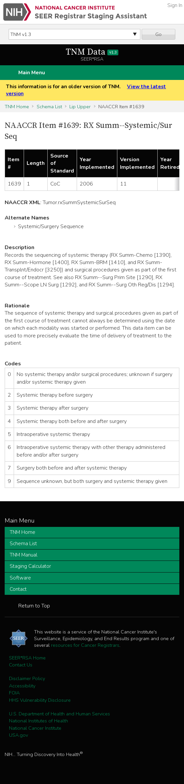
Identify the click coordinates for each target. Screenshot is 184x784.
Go (158, 34)
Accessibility (22, 685)
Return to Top (34, 605)
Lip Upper (80, 106)
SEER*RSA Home (27, 657)
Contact (18, 589)
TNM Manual (23, 555)
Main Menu (31, 72)
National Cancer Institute (35, 728)
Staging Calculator (30, 566)
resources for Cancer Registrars (85, 645)
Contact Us (20, 664)
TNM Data (92, 52)
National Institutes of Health (38, 720)
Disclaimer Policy (27, 678)
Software (20, 578)
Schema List (49, 106)
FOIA (14, 692)
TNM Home (17, 106)
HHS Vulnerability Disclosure (40, 700)
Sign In (174, 5)
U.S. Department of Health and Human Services (59, 713)
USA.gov (18, 735)
